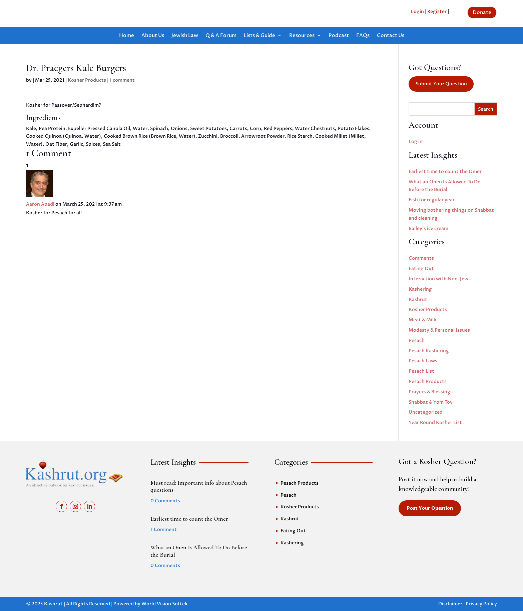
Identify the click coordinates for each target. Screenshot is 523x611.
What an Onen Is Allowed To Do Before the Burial (198, 551)
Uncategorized (426, 412)
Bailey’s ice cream (428, 228)
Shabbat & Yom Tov (431, 402)
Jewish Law (184, 36)
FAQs (363, 36)
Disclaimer (450, 604)
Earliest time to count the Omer (445, 171)
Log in (416, 141)
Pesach (417, 340)
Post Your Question (430, 508)
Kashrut (418, 299)
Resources (302, 36)
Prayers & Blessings (431, 392)
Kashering (420, 289)
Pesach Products (428, 381)
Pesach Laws (423, 361)
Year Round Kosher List (435, 422)
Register (437, 11)
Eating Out (421, 268)
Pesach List (421, 371)
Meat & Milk (422, 320)
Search (485, 109)
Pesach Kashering (429, 351)
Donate (482, 12)
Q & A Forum (220, 36)
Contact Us (390, 36)
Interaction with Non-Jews (440, 279)
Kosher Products (87, 80)
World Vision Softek (164, 604)
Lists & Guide (259, 36)
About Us (152, 36)
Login (417, 11)
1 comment (122, 80)
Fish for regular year (432, 200)
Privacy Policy (481, 604)
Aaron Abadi (40, 204)
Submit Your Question (441, 84)
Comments (421, 258)
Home (126, 36)
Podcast (339, 36)
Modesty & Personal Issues (439, 330)
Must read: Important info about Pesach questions (198, 486)
